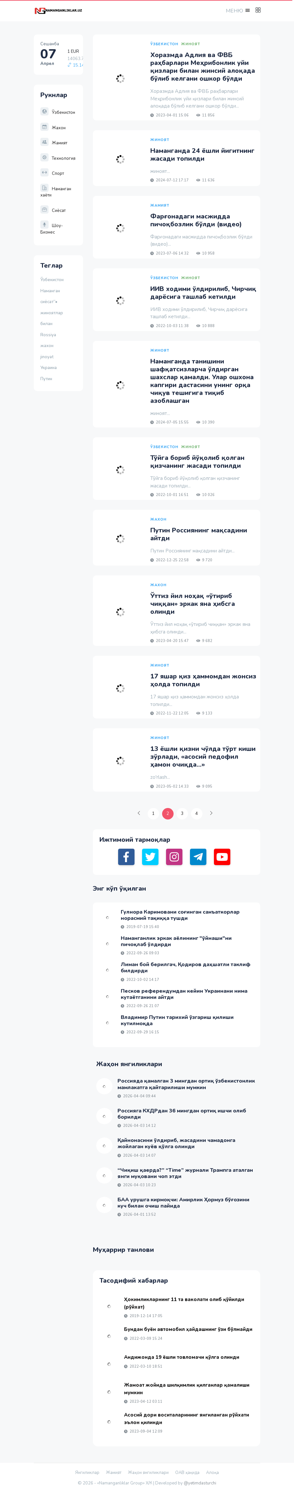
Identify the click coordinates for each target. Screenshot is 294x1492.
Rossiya (48, 335)
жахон (46, 346)
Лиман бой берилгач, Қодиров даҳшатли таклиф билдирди (185, 967)
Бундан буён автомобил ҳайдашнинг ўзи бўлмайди (188, 1329)
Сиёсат (53, 211)
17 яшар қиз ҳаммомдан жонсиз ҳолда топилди (203, 680)
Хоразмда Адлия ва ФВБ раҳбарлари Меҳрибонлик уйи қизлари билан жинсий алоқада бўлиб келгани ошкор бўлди (202, 67)
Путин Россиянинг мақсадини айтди (198, 534)
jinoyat (46, 357)
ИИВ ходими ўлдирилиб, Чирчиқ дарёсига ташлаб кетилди (203, 292)
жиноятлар (51, 313)
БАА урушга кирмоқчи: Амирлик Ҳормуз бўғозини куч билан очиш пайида (183, 1203)
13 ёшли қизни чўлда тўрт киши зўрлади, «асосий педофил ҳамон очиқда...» (203, 756)
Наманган (50, 291)
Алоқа (212, 1473)
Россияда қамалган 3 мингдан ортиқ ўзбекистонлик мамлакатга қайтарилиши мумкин (186, 1084)
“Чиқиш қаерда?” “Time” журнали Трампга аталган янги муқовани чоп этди (185, 1173)
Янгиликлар (87, 1473)
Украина (48, 368)
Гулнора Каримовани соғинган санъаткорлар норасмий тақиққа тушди (180, 915)
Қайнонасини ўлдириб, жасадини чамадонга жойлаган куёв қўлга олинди (176, 1143)
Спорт (52, 173)
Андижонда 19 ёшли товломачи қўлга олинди (181, 1357)
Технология (57, 158)
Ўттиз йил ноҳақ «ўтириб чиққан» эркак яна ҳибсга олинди (192, 603)
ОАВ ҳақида (187, 1473)
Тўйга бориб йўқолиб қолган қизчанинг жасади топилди (197, 461)
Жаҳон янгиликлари (148, 1473)
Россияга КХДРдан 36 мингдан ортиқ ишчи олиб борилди (181, 1114)
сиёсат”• (49, 302)
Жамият (53, 143)
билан (46, 324)
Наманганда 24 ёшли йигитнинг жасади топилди (202, 154)
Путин (46, 379)
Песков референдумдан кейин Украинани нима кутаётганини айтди (184, 994)
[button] (237, 11)
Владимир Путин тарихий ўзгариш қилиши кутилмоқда (177, 1020)
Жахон (53, 128)
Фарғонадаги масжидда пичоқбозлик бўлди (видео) (196, 220)
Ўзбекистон (57, 112)
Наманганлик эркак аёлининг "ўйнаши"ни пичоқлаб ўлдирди (176, 941)
